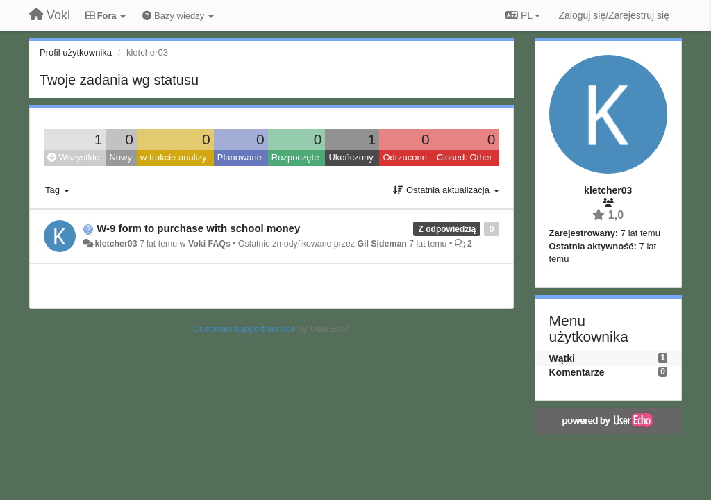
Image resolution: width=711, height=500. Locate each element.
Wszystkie (73, 157)
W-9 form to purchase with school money (198, 228)
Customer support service (244, 329)
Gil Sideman (381, 244)
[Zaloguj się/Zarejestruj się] (614, 15)
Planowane (239, 157)
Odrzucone (405, 157)
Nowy (120, 157)
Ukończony (350, 157)
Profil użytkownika (76, 52)
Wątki (562, 358)
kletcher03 (115, 244)
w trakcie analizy (173, 157)
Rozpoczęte (295, 157)
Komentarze (577, 372)
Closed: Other (464, 157)
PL (522, 15)
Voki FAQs (209, 244)
